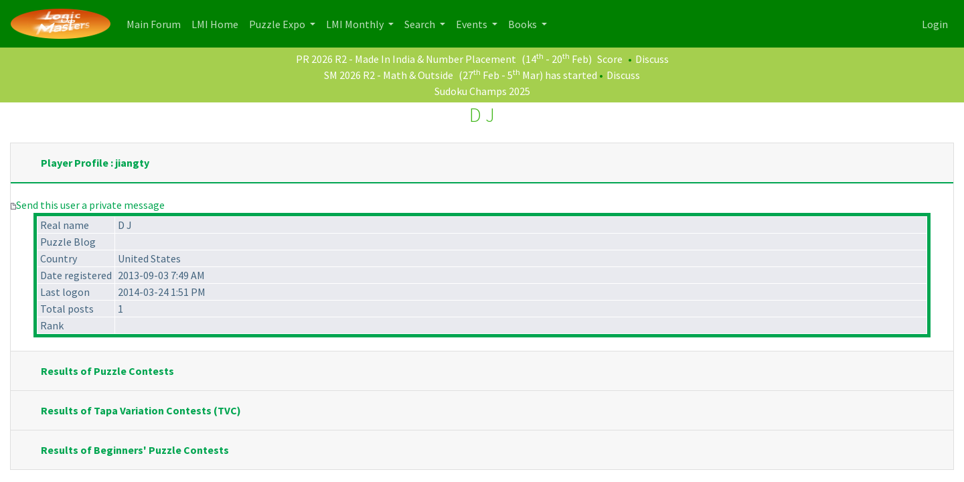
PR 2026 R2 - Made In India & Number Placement (406, 59)
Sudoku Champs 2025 (482, 91)
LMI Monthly (356, 24)
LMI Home (217, 23)
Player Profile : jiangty (95, 162)
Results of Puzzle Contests (107, 371)
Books (523, 24)
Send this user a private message (90, 205)
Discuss (652, 59)
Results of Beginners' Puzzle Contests (135, 450)
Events (472, 24)
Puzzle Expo (278, 24)
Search (420, 24)
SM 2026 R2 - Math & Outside (388, 75)
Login (935, 24)
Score (610, 59)
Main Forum (156, 23)
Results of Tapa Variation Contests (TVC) (141, 410)
